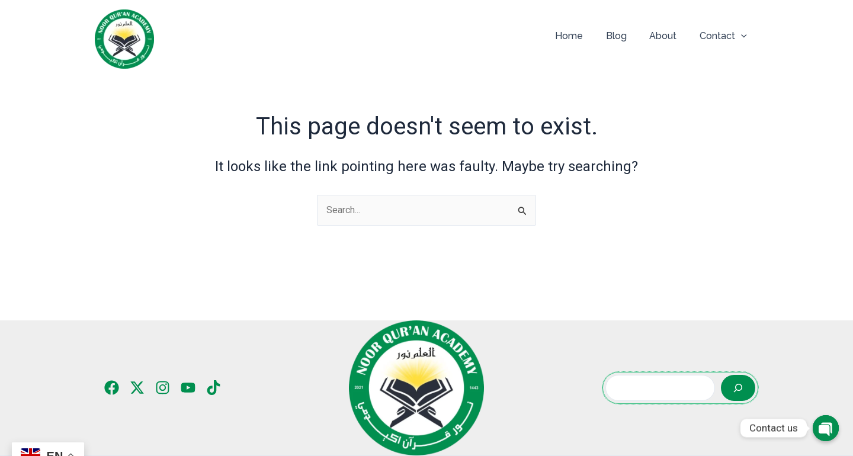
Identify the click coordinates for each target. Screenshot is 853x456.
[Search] (738, 388)
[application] (743, 36)
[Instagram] (162, 387)
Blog (625, 35)
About (668, 35)
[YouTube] (188, 387)
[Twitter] (137, 387)
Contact (725, 36)
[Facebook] (111, 387)
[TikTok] (213, 387)
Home (583, 35)
